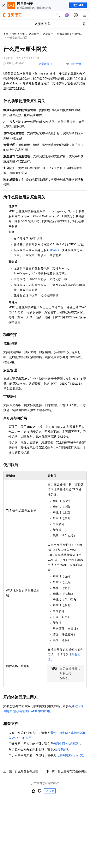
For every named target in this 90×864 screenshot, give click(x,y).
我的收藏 (76, 63)
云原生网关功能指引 (66, 743)
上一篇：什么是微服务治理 (20, 771)
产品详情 (44, 63)
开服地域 (62, 749)
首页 (5, 33)
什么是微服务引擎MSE (69, 33)
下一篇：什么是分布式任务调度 (66, 771)
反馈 (50, 791)
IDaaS (54, 250)
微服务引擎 (18, 33)
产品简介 (48, 33)
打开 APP (78, 5)
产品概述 (34, 33)
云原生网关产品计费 (69, 755)
